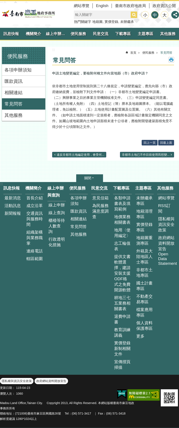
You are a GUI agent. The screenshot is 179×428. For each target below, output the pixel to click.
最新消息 (13, 198)
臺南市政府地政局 (130, 6)
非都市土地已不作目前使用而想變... (146, 154)
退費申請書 (122, 319)
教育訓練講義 (122, 332)
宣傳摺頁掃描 (122, 365)
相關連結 (14, 92)
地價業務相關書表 (122, 220)
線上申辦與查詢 (56, 34)
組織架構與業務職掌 (34, 238)
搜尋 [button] (134, 15)
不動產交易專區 (144, 299)
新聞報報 (13, 213)
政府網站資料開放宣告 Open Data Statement (167, 250)
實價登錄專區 (144, 227)
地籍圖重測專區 (144, 240)
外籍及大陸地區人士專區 (144, 256)
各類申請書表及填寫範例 (122, 203)
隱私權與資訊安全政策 (166, 224)
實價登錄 (111, 22)
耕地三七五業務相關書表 (122, 303)
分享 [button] (175, 15)
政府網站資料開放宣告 (51, 381)
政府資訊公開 (164, 6)
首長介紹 (34, 198)
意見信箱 (100, 198)
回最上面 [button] (166, 142)
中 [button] (155, 15)
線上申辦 (57, 205)
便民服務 (78, 34)
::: (1, 48)
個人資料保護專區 (144, 326)
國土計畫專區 (144, 286)
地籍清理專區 (144, 214)
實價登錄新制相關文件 (122, 348)
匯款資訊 (14, 81)
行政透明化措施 (57, 242)
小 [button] (145, 15)
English (102, 6)
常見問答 (14, 103)
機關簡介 (33, 34)
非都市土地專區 (144, 273)
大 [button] (164, 15)
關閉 (87, 178)
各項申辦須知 (18, 69)
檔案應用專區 (144, 312)
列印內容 (171, 59)
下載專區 (123, 34)
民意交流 (100, 34)
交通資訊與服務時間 (34, 219)
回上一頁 (150, 142)
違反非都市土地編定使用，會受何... (80, 154)
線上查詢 (57, 212)
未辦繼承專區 (144, 201)
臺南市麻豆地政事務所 (28, 13)
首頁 (133, 52)
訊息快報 (11, 34)
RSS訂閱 (164, 208)
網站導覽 (81, 6)
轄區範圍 (34, 258)
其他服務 (168, 34)
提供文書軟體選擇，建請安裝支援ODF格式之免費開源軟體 (122, 273)
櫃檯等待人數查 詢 (57, 226)
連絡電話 (34, 251)
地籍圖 (97, 22)
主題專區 (145, 34)
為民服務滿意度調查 (100, 211)
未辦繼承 (127, 22)
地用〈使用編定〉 (122, 233)
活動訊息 (13, 205)
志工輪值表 (122, 246)
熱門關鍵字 (82, 22)
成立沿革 (34, 205)
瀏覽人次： (7, 393)
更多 (140, 336)
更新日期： (7, 387)
